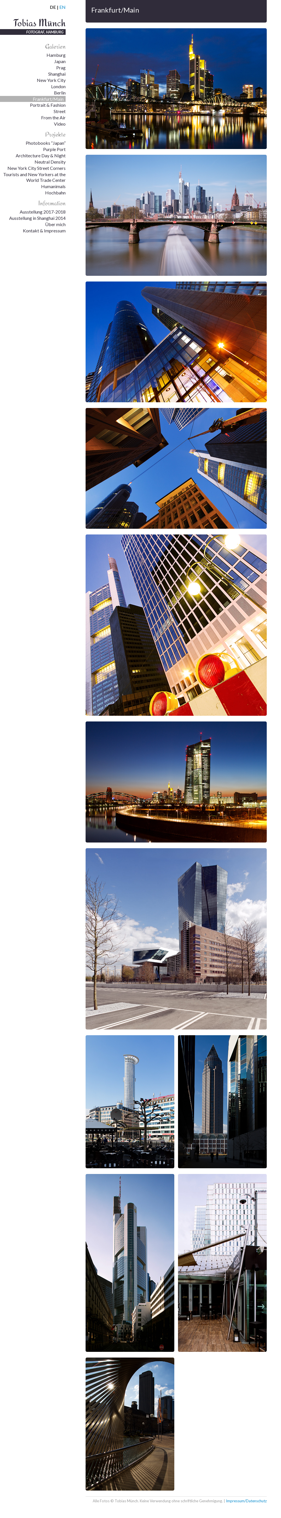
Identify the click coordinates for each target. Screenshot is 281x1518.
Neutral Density (50, 161)
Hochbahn (55, 192)
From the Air (53, 117)
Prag (61, 67)
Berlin (60, 92)
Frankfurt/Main (48, 99)
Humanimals (53, 186)
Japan (60, 61)
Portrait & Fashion (48, 105)
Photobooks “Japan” (46, 143)
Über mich (55, 224)
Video (60, 123)
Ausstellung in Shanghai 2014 (37, 218)
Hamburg (56, 55)
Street (60, 111)
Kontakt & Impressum (44, 230)
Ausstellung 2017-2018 (43, 211)
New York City (51, 80)
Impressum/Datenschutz (246, 1501)
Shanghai (57, 74)
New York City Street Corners (36, 168)
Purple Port (54, 149)
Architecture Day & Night (41, 155)
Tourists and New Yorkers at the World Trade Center (34, 177)
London (58, 86)
